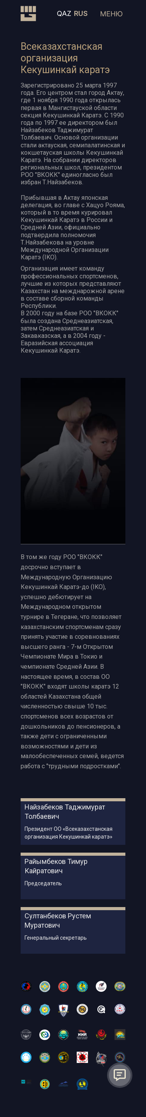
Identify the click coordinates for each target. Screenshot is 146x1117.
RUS (81, 13)
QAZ (64, 13)
